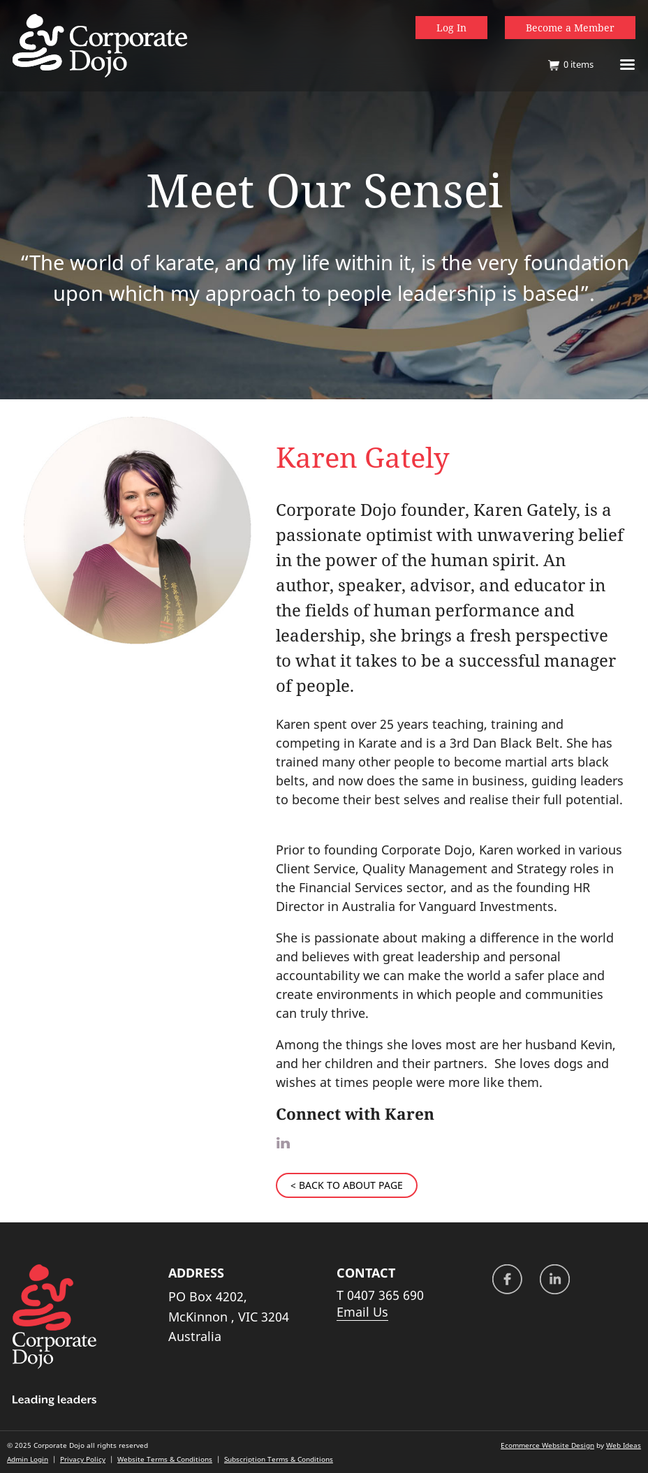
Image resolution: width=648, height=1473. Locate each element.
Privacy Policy (82, 1459)
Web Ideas (623, 1445)
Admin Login (27, 1459)
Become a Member (570, 27)
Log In (451, 27)
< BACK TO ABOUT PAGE (346, 1185)
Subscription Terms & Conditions (278, 1459)
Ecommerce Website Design (547, 1445)
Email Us (362, 1311)
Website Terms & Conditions (164, 1459)
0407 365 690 (385, 1295)
